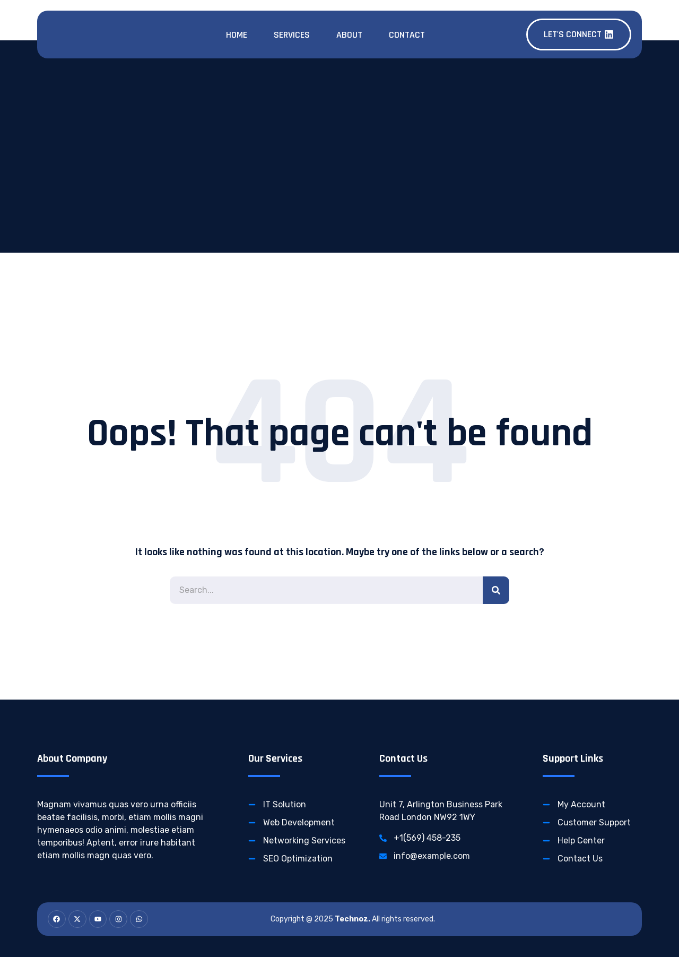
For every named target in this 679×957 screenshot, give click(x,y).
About (349, 35)
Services (292, 35)
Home (236, 35)
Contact (407, 35)
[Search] (496, 590)
